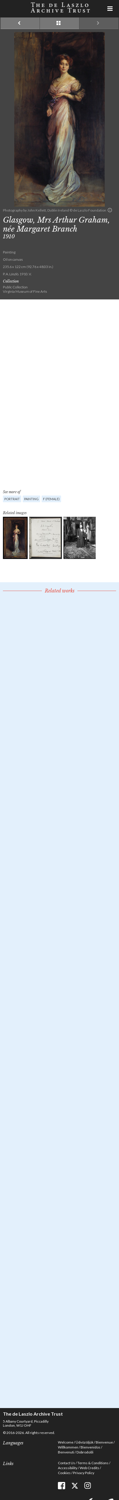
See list (59, 23)
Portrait (12, 499)
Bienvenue (104, 1442)
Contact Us (66, 1463)
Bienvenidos (90, 1447)
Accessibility (67, 1468)
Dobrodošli (85, 1452)
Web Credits (89, 1468)
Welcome (65, 1442)
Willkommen (68, 1447)
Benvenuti (66, 1452)
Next (98, 23)
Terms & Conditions (93, 1463)
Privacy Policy (83, 1473)
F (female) (51, 499)
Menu (110, 8)
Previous (20, 23)
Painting (31, 499)
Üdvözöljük (84, 1442)
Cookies (64, 1473)
